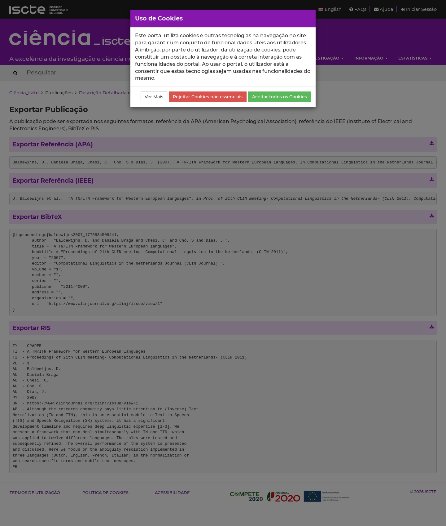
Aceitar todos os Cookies (279, 97)
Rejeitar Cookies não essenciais (208, 97)
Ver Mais (154, 97)
